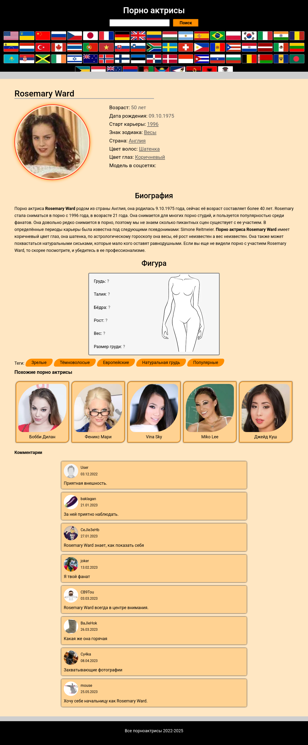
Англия (137, 141)
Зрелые (39, 362)
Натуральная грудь (161, 362)
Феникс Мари (98, 436)
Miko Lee (209, 436)
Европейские (116, 362)
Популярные (205, 362)
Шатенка (149, 149)
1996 (152, 124)
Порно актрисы (154, 10)
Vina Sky (154, 436)
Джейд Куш (265, 436)
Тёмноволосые (75, 362)
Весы (150, 132)
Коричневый (150, 157)
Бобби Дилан (42, 436)
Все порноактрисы (143, 730)
